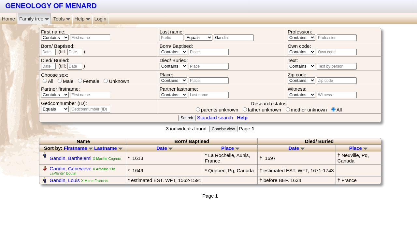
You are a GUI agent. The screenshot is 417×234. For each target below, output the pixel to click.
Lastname (108, 148)
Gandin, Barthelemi (70, 158)
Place (230, 148)
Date (164, 148)
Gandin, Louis (65, 180)
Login (100, 18)
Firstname (78, 148)
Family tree (34, 18)
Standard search (215, 117)
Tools (61, 18)
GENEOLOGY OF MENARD (51, 6)
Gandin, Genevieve (70, 168)
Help (82, 18)
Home (8, 18)
